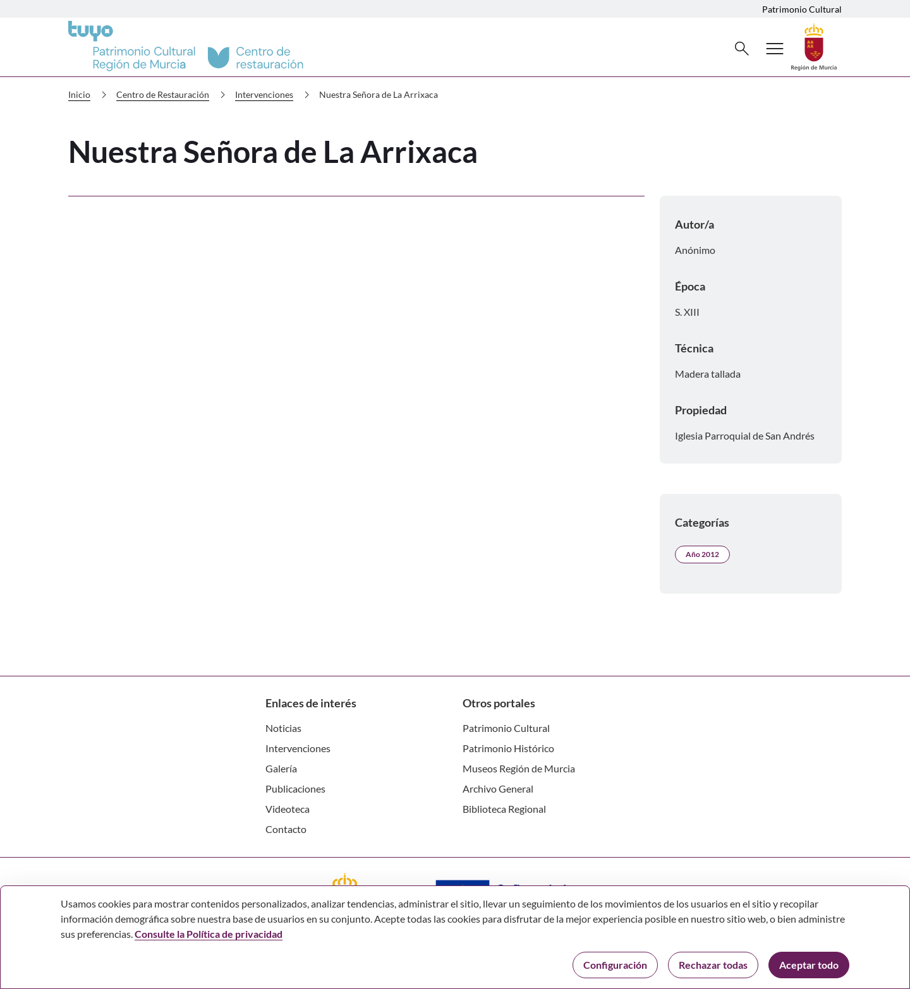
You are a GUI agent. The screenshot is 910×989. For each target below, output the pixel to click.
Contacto (285, 829)
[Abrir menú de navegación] (774, 48)
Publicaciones (295, 788)
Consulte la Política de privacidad (208, 934)
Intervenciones (275, 94)
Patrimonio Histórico (508, 748)
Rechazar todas (713, 965)
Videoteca (287, 809)
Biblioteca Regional (504, 809)
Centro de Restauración (173, 94)
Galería (281, 768)
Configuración (615, 965)
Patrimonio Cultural (802, 9)
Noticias (283, 728)
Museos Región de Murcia (519, 768)
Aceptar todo (809, 965)
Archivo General (498, 788)
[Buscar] (742, 49)
